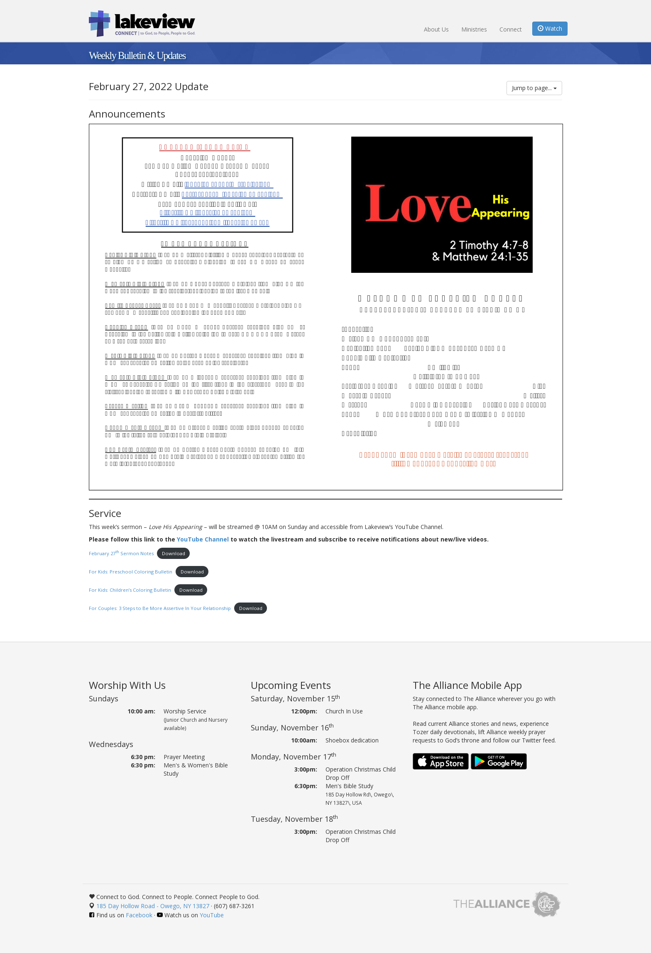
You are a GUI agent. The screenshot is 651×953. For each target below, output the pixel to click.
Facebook (139, 915)
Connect (510, 29)
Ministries (474, 29)
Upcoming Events (291, 685)
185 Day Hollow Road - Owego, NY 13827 (152, 906)
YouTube (212, 915)
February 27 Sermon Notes (121, 553)
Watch (550, 28)
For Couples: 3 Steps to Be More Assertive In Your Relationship (160, 608)
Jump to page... (534, 88)
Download (173, 553)
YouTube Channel (203, 539)
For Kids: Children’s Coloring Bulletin (130, 590)
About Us (436, 29)
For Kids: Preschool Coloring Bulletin (130, 571)
